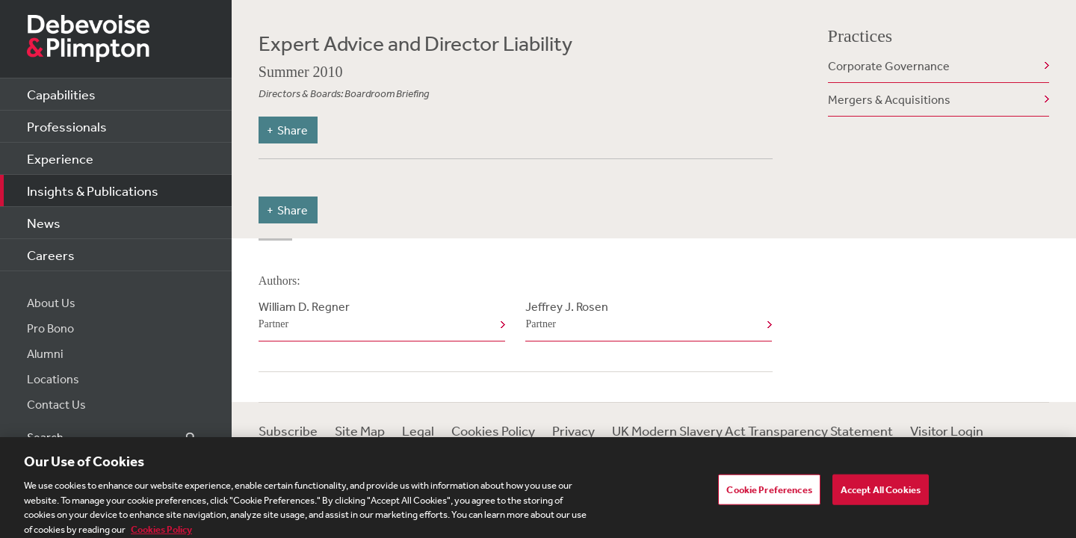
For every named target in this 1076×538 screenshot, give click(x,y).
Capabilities (61, 94)
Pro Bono (50, 328)
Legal (418, 430)
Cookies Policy (493, 430)
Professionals (67, 126)
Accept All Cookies (881, 493)
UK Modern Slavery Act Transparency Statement (752, 430)
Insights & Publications (92, 190)
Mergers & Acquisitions (889, 99)
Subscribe (288, 430)
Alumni (45, 353)
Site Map (360, 430)
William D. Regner (379, 316)
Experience (60, 158)
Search (182, 437)
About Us (51, 302)
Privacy (573, 430)
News (44, 222)
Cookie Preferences (768, 493)
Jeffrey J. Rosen (645, 316)
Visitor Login (946, 430)
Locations (53, 378)
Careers (51, 255)
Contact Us (56, 404)
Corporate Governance (889, 65)
